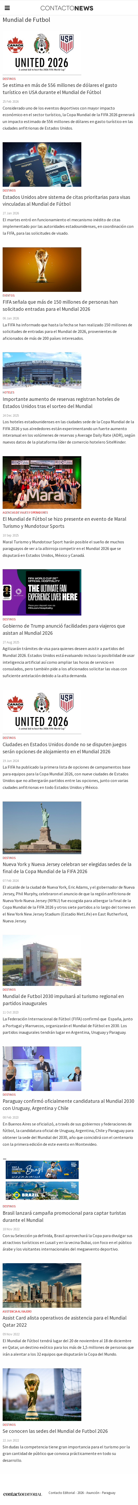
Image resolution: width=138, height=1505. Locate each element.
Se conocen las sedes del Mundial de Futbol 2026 (55, 1431)
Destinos (9, 79)
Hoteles (8, 392)
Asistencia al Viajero (17, 1311)
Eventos (8, 295)
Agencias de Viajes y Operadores (25, 512)
